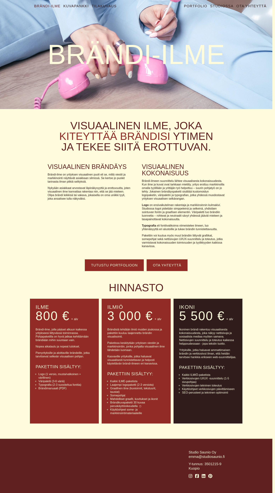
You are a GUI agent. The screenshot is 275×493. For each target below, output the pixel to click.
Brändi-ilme (47, 6)
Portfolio (196, 6)
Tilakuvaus (103, 6)
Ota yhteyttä (252, 6)
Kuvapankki (75, 6)
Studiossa (222, 6)
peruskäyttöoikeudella (125, 406)
